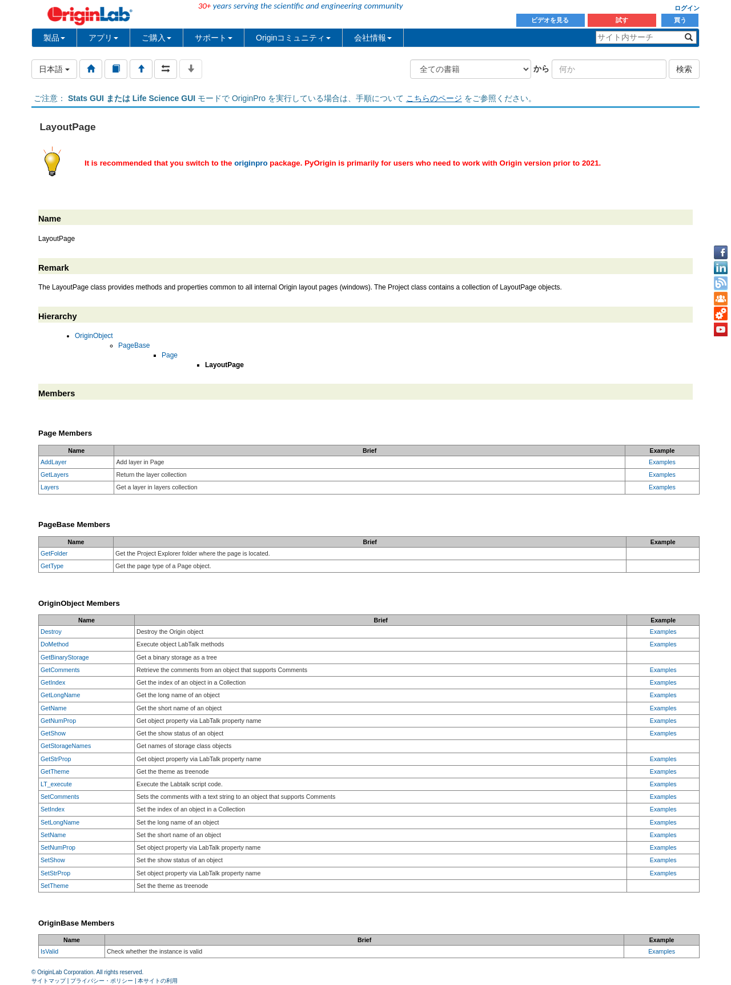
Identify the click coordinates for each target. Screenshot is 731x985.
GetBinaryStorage (65, 657)
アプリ (103, 37)
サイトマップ (48, 981)
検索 (684, 69)
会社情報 (373, 37)
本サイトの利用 (158, 981)
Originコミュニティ (293, 37)
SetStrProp (55, 873)
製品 (54, 37)
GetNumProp (58, 720)
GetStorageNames (66, 745)
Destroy (51, 631)
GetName (54, 708)
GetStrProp (56, 758)
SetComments (60, 796)
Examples (662, 462)
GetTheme (55, 771)
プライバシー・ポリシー (101, 981)
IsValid (49, 951)
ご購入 (156, 37)
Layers (50, 487)
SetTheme (55, 885)
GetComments (60, 669)
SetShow (53, 860)
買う (680, 20)
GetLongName (60, 694)
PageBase (134, 345)
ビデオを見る (551, 20)
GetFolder (54, 553)
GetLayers (55, 474)
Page (170, 355)
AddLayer (54, 462)
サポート (213, 37)
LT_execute (56, 784)
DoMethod (55, 644)
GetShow (53, 733)
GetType (52, 565)
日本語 (54, 69)
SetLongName (60, 822)
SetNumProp (58, 847)
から (541, 68)
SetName (53, 834)
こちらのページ (434, 98)
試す (622, 20)
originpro (251, 163)
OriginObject (94, 336)
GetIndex (53, 682)
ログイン (687, 8)
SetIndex (53, 809)
